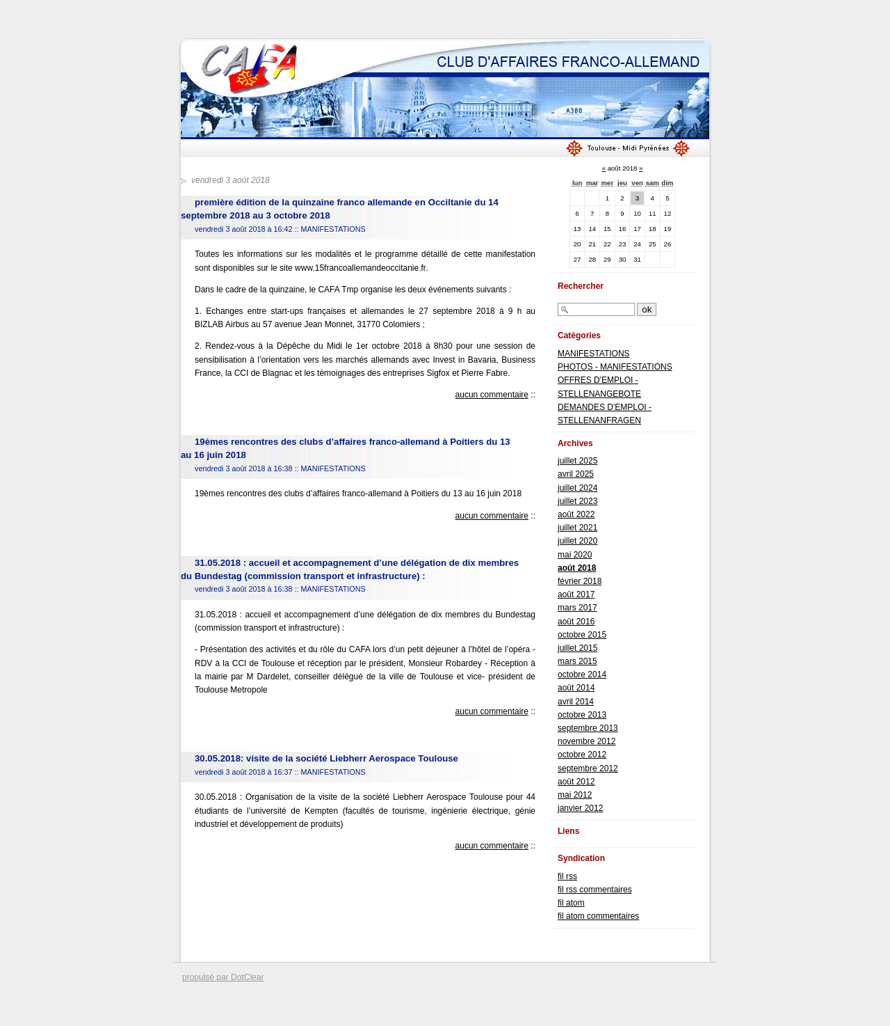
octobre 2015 (582, 635)
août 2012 (576, 782)
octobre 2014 (582, 674)
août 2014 (576, 688)
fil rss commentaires (595, 889)
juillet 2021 (577, 527)
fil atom (571, 903)
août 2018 (577, 568)
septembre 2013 (588, 728)
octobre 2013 (582, 715)
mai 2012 (575, 795)
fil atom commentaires (598, 916)
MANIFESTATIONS (332, 229)
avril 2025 (576, 474)
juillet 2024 (577, 488)
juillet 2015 (577, 648)
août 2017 (576, 594)
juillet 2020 (577, 541)
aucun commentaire (491, 395)
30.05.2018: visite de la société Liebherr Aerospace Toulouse (326, 758)
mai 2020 (575, 555)
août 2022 (576, 514)
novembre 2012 (586, 741)
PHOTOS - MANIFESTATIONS (615, 367)
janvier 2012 (580, 808)
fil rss (567, 876)
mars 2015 (577, 661)
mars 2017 (577, 608)
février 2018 (579, 581)
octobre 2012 (582, 754)
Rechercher (581, 286)
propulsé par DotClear (223, 977)
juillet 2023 (577, 501)
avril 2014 (576, 702)
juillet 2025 (577, 461)
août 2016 (576, 621)
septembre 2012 (588, 768)
